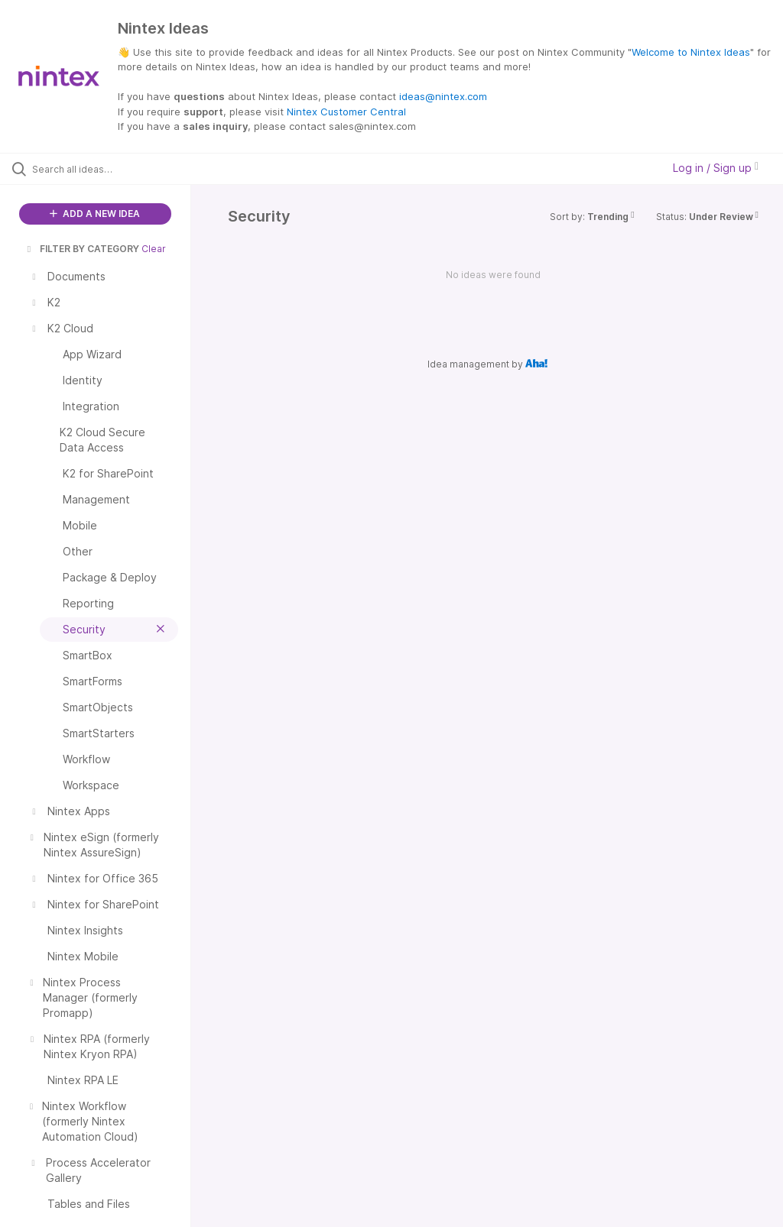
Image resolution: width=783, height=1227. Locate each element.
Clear (153, 248)
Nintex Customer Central (346, 111)
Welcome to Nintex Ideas (691, 52)
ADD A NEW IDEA (95, 213)
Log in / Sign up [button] (716, 167)
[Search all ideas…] (103, 169)
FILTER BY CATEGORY (81, 248)
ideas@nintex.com (443, 96)
